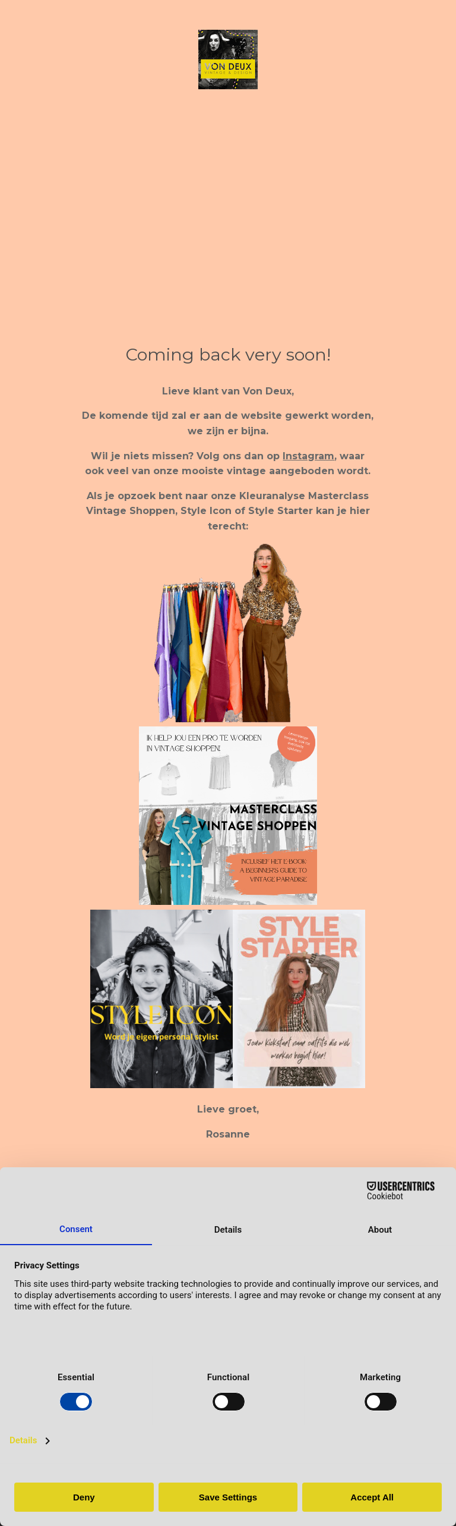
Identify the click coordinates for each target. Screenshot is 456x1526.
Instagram (308, 456)
